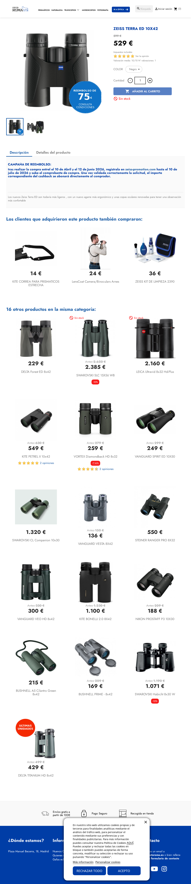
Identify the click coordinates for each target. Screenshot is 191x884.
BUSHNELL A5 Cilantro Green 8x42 (36, 692)
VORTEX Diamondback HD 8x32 (95, 456)
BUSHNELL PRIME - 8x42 (95, 694)
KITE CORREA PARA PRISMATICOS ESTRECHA (35, 283)
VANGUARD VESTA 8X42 (95, 543)
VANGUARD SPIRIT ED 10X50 (155, 456)
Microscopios (89, 10)
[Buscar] (144, 8)
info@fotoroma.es (153, 855)
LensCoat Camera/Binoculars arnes (95, 281)
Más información (83, 862)
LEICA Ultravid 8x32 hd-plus (155, 371)
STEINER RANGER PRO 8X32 (155, 540)
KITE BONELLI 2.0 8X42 (95, 619)
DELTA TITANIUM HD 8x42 (36, 775)
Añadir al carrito (142, 91)
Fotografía (102, 10)
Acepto (124, 871)
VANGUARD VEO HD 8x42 (35, 619)
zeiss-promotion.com (140, 169)
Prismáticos (44, 10)
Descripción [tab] (19, 152)
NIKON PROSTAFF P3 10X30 (155, 619)
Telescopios (70, 10)
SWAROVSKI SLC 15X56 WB (95, 375)
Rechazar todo (89, 871)
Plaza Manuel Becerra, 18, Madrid (28, 851)
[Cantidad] (140, 80)
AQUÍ (130, 843)
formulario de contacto (165, 858)
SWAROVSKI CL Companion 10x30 (36, 540)
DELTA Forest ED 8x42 (36, 371)
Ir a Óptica (119, 9)
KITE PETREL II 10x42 (36, 456)
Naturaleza (57, 10)
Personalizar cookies (107, 862)
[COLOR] (133, 69)
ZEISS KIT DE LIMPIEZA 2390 (155, 281)
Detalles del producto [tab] (53, 152)
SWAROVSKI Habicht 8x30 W (155, 694)
